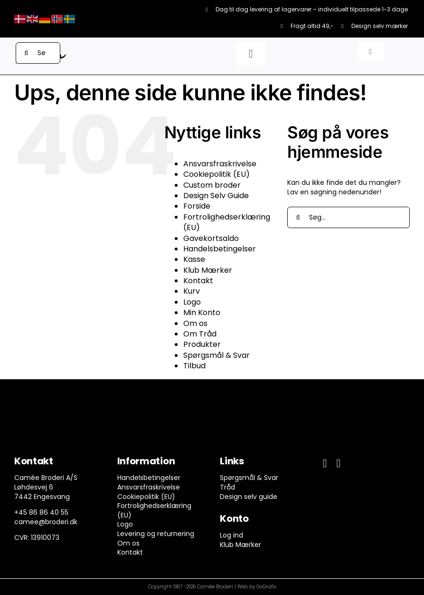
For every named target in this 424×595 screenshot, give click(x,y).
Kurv (191, 291)
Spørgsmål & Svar (216, 355)
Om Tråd (200, 333)
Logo (192, 302)
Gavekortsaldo (211, 238)
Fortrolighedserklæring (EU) (226, 222)
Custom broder (212, 185)
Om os (195, 323)
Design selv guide (248, 496)
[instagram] (338, 463)
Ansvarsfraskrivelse (219, 163)
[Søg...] (348, 217)
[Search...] (38, 53)
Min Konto (201, 312)
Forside (196, 206)
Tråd (227, 487)
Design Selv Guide (216, 195)
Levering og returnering (155, 533)
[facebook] (325, 463)
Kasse (194, 259)
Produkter (202, 344)
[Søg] (26, 53)
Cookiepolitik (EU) (216, 174)
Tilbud (194, 365)
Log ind (231, 535)
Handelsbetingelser (219, 248)
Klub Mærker (207, 270)
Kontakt (198, 280)
